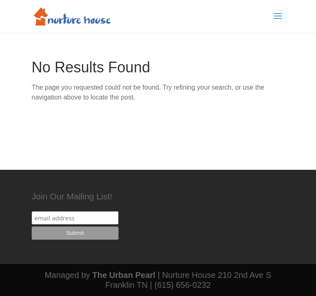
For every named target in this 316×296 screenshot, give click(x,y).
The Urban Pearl (123, 275)
